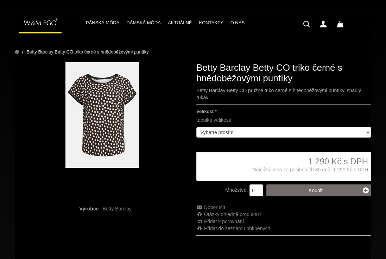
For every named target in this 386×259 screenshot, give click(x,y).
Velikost (205, 111)
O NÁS (237, 22)
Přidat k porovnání (220, 221)
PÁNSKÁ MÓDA (102, 22)
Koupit (339, 190)
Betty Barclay (117, 208)
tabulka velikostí (214, 120)
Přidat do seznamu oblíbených (233, 228)
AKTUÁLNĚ (180, 22)
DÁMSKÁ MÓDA (143, 22)
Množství (235, 190)
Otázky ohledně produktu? (228, 214)
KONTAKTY (211, 22)
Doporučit (210, 207)
